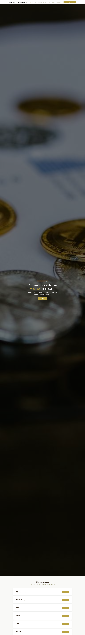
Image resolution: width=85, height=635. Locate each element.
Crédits (49, 2)
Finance (53, 2)
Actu (35, 2)
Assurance (40, 2)
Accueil (31, 2)
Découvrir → (42, 298)
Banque (44, 2)
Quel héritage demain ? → (70, 2)
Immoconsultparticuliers (18, 2)
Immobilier (58, 2)
